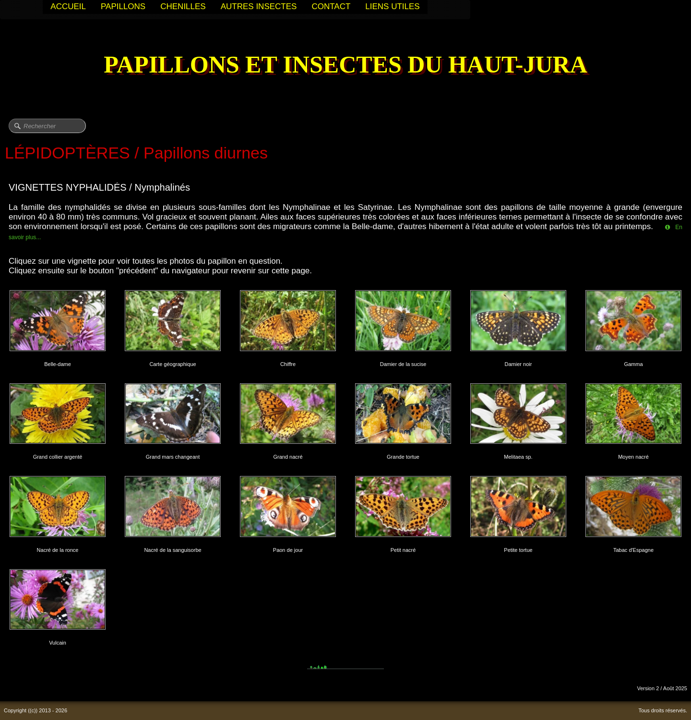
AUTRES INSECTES (259, 6)
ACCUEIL (68, 6)
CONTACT (330, 6)
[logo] (345, 65)
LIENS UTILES (392, 6)
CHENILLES (182, 6)
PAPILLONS (123, 6)
